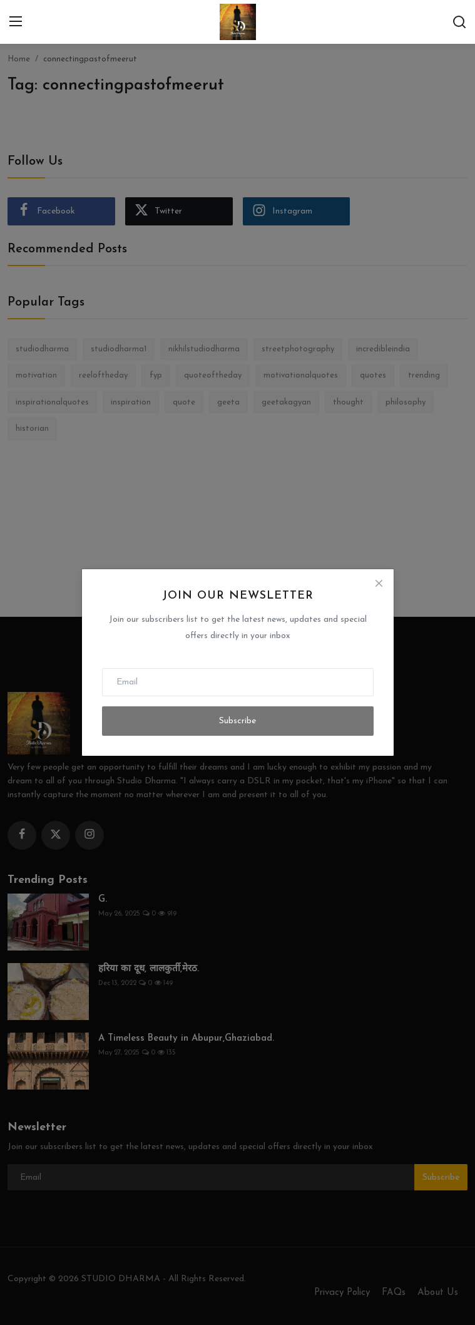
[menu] (15, 22)
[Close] (379, 584)
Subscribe (237, 721)
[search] (459, 22)
